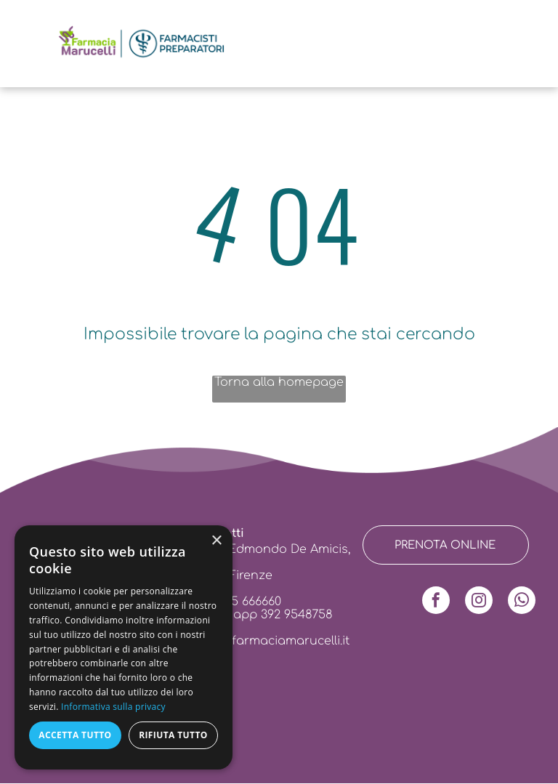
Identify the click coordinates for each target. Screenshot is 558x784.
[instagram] (479, 602)
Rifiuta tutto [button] (173, 735)
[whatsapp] (521, 602)
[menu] (32, 32)
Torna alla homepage (279, 382)
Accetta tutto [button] (75, 735)
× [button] (216, 541)
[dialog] (123, 647)
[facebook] (436, 602)
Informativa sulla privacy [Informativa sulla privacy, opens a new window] (113, 706)
